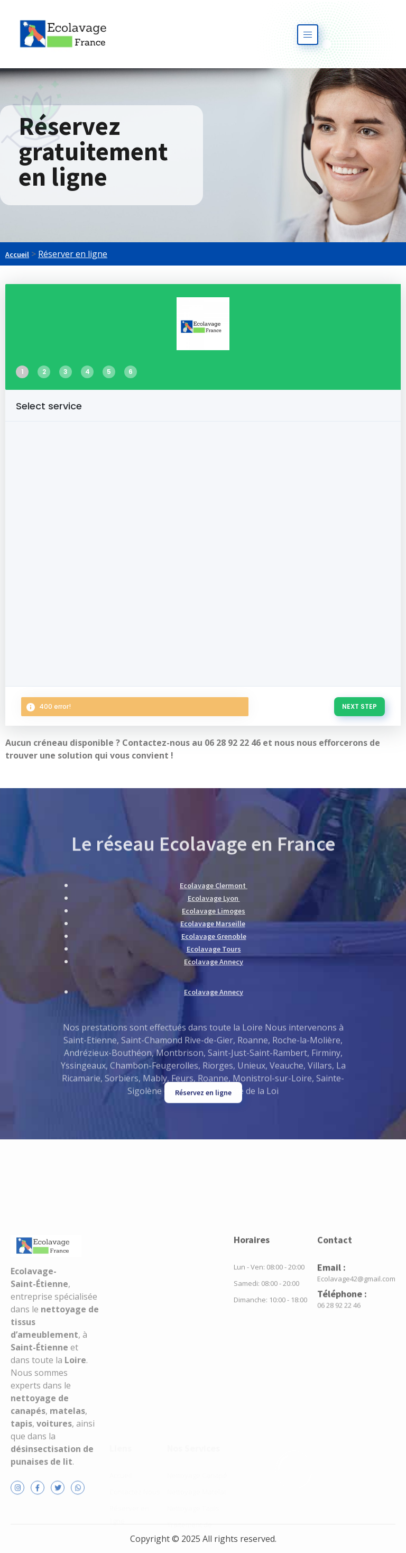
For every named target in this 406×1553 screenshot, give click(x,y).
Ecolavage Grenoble (213, 1004)
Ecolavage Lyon (214, 966)
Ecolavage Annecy (213, 1030)
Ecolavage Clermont (213, 953)
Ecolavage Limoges (213, 979)
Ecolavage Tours (214, 1017)
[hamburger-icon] (307, 34)
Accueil (17, 254)
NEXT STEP (359, 706)
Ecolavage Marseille (212, 992)
